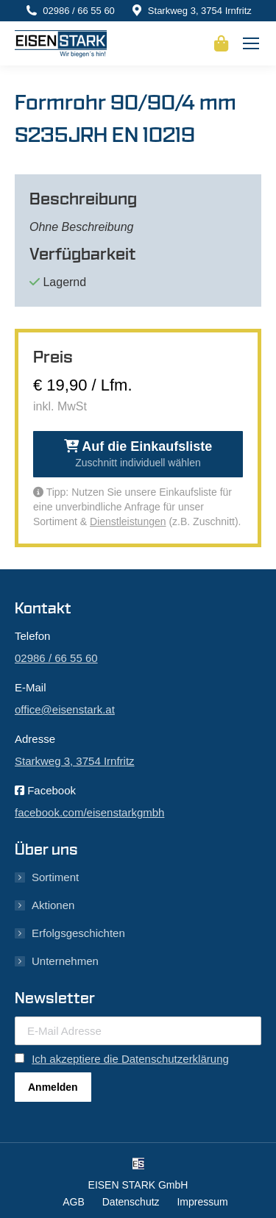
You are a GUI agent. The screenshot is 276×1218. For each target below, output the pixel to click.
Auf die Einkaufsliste (138, 454)
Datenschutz (131, 1202)
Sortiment (55, 877)
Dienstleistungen (128, 521)
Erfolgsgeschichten (78, 933)
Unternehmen (65, 961)
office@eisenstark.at (65, 709)
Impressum (202, 1202)
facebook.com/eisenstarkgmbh (89, 812)
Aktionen (53, 905)
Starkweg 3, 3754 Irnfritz (200, 10)
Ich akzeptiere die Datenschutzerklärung (130, 1059)
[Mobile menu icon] (251, 43)
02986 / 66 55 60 (79, 10)
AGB (74, 1202)
